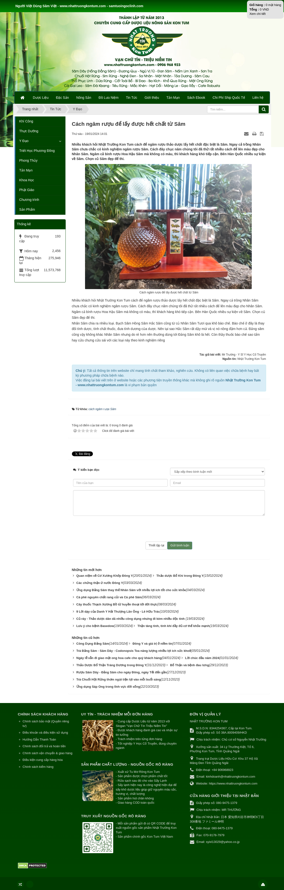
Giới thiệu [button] (152, 97)
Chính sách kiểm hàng (38, 767)
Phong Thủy (28, 160)
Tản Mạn (26, 170)
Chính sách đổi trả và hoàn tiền (44, 746)
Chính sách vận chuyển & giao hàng (47, 753)
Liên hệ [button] (257, 97)
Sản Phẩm (27, 209)
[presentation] (169, 528)
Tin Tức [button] (131, 97)
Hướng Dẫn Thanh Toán (39, 739)
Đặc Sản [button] (62, 97)
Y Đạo (24, 141)
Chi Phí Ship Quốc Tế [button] (229, 97)
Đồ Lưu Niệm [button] (108, 97)
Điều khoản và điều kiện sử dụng (45, 732)
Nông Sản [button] (83, 97)
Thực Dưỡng (28, 131)
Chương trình (29, 200)
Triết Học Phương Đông (37, 151)
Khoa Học (26, 180)
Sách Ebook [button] (196, 97)
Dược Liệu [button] (41, 97)
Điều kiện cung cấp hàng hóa (43, 760)
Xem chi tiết (257, 14)
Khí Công (26, 121)
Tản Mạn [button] (173, 97)
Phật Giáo (26, 190)
